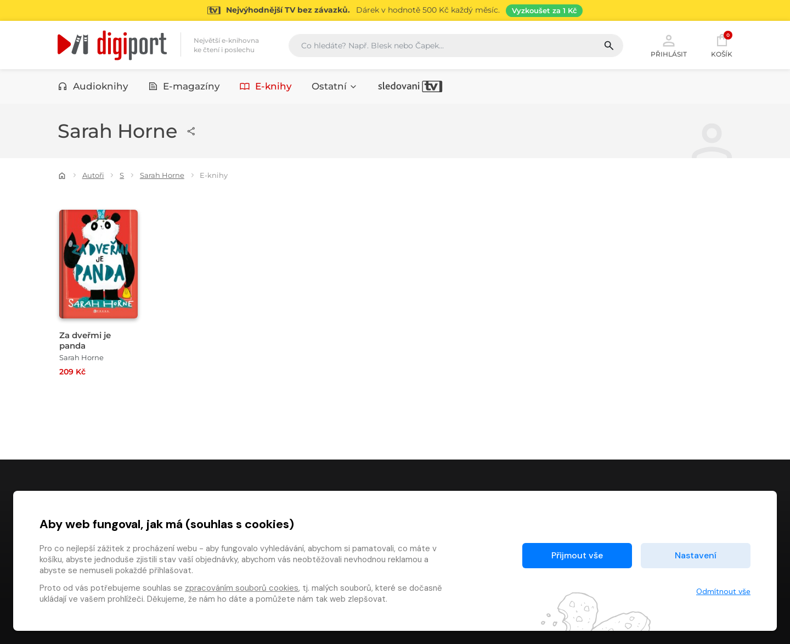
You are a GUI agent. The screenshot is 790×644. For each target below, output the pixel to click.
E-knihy (266, 86)
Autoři (93, 175)
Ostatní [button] (335, 86)
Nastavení (695, 555)
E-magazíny (184, 86)
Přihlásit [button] (669, 45)
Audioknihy (93, 86)
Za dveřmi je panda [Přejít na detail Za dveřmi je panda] (85, 340)
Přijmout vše (577, 555)
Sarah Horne (162, 175)
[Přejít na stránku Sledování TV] (395, 10)
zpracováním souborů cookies (241, 588)
